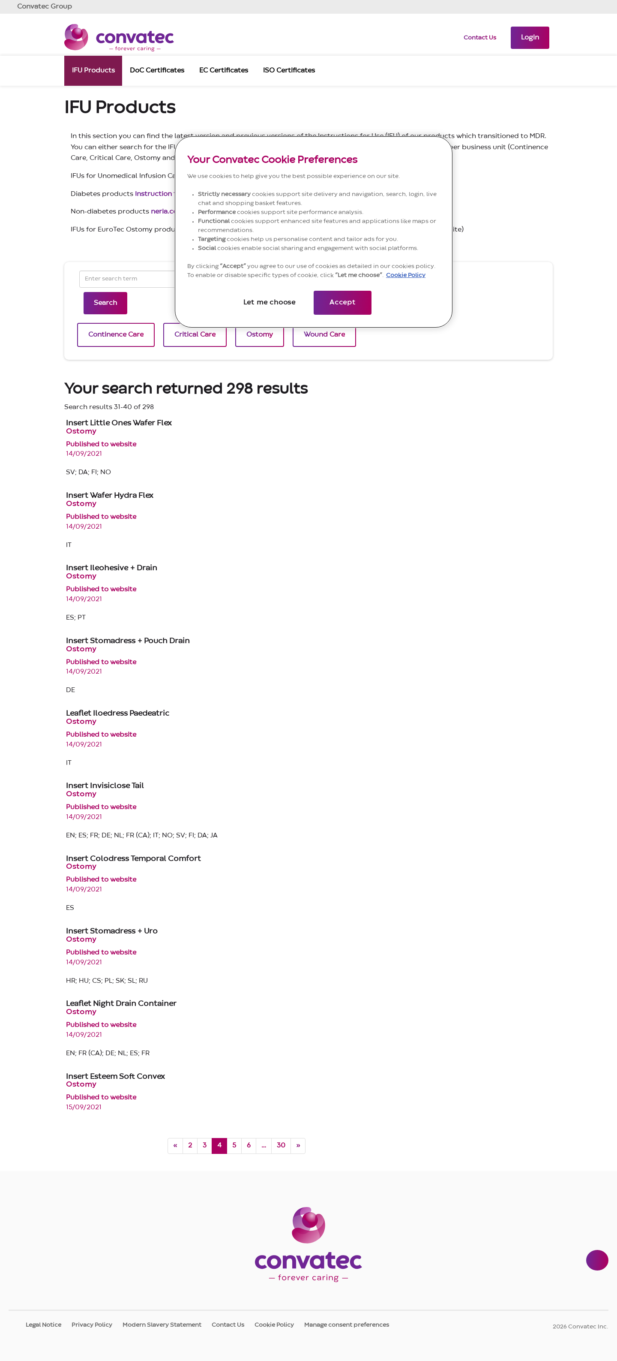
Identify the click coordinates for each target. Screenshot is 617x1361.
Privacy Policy (92, 1325)
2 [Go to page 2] (190, 1146)
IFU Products (93, 70)
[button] (530, 38)
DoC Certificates (157, 70)
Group (44, 7)
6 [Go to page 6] (249, 1146)
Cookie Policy (274, 1325)
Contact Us (480, 37)
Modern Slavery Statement (162, 1325)
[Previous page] (175, 1146)
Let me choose (269, 303)
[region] (313, 232)
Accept (342, 303)
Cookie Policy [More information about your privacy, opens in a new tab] (405, 275)
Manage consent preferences (346, 1325)
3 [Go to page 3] (205, 1146)
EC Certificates (223, 70)
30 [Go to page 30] (281, 1146)
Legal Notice (43, 1325)
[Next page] (298, 1146)
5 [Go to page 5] (234, 1146)
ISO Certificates (289, 70)
